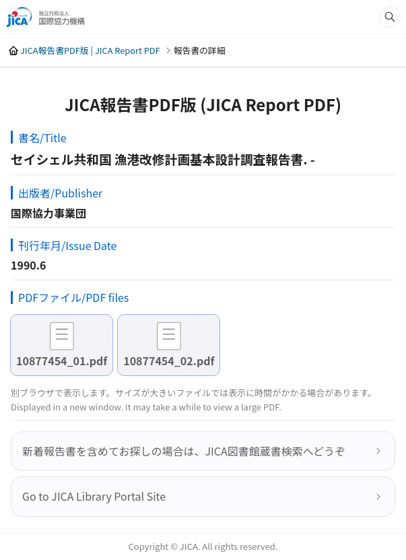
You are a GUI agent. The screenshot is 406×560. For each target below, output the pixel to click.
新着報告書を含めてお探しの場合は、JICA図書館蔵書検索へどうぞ (183, 451)
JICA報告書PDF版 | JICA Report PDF (90, 50)
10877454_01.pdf (61, 360)
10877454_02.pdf (168, 360)
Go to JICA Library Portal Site (94, 496)
